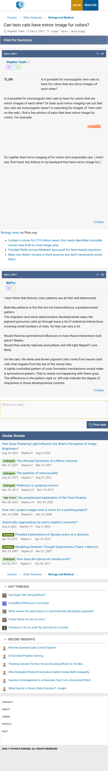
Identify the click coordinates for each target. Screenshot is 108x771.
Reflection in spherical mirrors (37, 485)
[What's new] (101, 5)
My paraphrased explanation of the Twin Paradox (52, 497)
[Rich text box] (54, 409)
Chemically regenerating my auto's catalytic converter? (40, 522)
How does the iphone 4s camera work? (44, 559)
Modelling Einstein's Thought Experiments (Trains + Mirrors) (56, 547)
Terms (6, 716)
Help (5, 731)
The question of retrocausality (37, 473)
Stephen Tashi (16, 62)
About (6, 709)
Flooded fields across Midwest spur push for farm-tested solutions (54, 250)
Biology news (10, 232)
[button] (97, 53)
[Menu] (7, 5)
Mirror (64, 31)
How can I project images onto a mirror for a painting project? (44, 510)
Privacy (7, 724)
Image (54, 31)
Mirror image (78, 31)
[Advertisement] (54, 191)
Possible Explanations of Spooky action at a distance (52, 534)
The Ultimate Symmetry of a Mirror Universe (47, 461)
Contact (7, 702)
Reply (100, 222)
